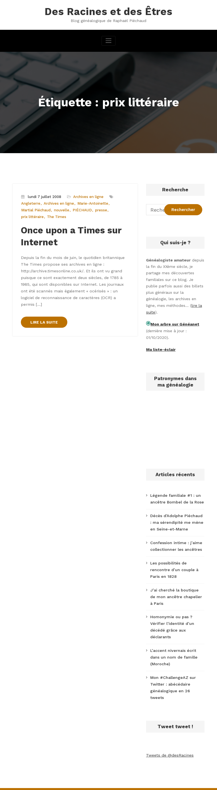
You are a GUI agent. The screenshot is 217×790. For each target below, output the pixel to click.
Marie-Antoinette (92, 203)
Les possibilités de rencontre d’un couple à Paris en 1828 (174, 567)
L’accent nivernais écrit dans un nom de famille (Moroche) (173, 652)
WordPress (77, 782)
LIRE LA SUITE (44, 312)
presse (101, 210)
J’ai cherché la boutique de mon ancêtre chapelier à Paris (177, 593)
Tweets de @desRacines (169, 742)
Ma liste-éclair (160, 348)
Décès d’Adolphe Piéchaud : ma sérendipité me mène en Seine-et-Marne (177, 520)
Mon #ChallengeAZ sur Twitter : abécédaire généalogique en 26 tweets (176, 679)
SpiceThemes (181, 782)
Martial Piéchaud (36, 210)
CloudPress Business (135, 782)
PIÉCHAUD (82, 210)
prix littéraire (32, 216)
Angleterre (30, 203)
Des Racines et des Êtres (108, 11)
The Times (56, 216)
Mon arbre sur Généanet (175, 323)
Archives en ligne (88, 196)
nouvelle (61, 210)
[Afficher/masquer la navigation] (108, 40)
